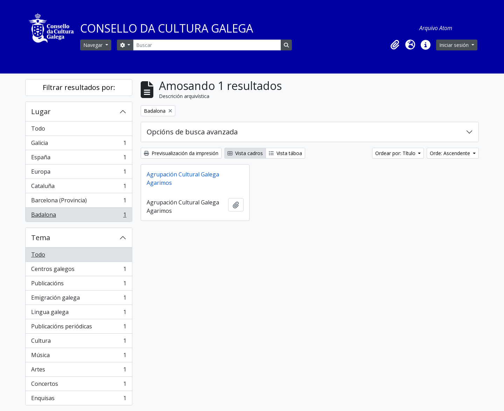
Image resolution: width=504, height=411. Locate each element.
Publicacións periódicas (78, 328)
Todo (38, 128)
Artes (78, 371)
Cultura (78, 342)
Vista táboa (285, 153)
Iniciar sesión (454, 45)
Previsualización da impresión (181, 153)
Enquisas (78, 399)
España (78, 159)
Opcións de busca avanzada (192, 132)
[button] (394, 45)
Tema (40, 237)
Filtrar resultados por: (79, 87)
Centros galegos (78, 270)
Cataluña (78, 187)
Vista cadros (245, 153)
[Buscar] (207, 45)
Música (78, 356)
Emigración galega (78, 299)
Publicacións (78, 285)
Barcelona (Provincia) (78, 202)
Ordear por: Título (396, 153)
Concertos (78, 385)
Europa (78, 173)
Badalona (78, 216)
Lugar (41, 111)
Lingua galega (78, 313)
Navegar (93, 45)
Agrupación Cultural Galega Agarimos (183, 178)
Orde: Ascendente (450, 153)
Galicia (78, 144)
